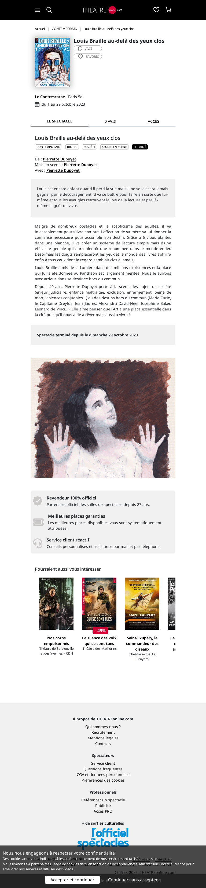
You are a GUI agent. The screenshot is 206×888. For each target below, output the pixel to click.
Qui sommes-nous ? (103, 726)
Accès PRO (103, 811)
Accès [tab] (153, 121)
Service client (103, 763)
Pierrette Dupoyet (59, 159)
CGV (80, 774)
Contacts (103, 743)
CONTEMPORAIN (48, 147)
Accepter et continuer (72, 880)
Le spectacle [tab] (59, 121)
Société (89, 147)
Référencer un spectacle (103, 799)
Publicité (103, 805)
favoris (88, 56)
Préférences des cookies (103, 780)
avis (85, 48)
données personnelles (110, 774)
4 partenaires (38, 864)
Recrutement (103, 732)
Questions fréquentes (103, 768)
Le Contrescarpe (50, 96)
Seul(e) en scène (114, 147)
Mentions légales (103, 737)
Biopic (72, 147)
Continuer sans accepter (133, 880)
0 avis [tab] (110, 121)
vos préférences (124, 864)
